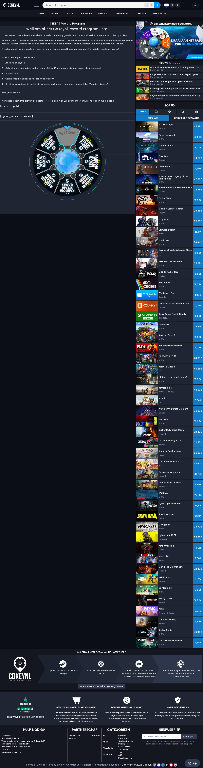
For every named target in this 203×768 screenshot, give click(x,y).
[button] (195, 5)
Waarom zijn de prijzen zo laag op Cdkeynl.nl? (23, 741)
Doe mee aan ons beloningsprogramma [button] (101, 686)
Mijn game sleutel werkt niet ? (15, 743)
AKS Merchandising (125, 756)
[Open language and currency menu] (173, 5)
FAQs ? (4, 749)
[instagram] (175, 764)
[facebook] (163, 764)
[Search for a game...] (101, 5)
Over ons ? (6, 735)
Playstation (108, 748)
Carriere (86, 764)
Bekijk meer (175, 63)
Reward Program (122, 737)
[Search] (157, 5)
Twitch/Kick (74, 735)
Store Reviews (124, 746)
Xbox (105, 741)
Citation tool (11, 73)
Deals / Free (124, 743)
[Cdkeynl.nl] (11, 5)
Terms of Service (35, 764)
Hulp (192, 763)
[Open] (36, 5)
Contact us (72, 764)
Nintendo (107, 754)
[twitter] (167, 764)
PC (104, 735)
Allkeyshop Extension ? (12, 752)
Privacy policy (56, 764)
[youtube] (171, 764)
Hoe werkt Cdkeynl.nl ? (12, 738)
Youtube (96, 735)
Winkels (72, 738)
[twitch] (155, 764)
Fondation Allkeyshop (106, 764)
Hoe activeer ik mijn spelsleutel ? (16, 746)
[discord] (159, 764)
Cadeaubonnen (125, 741)
